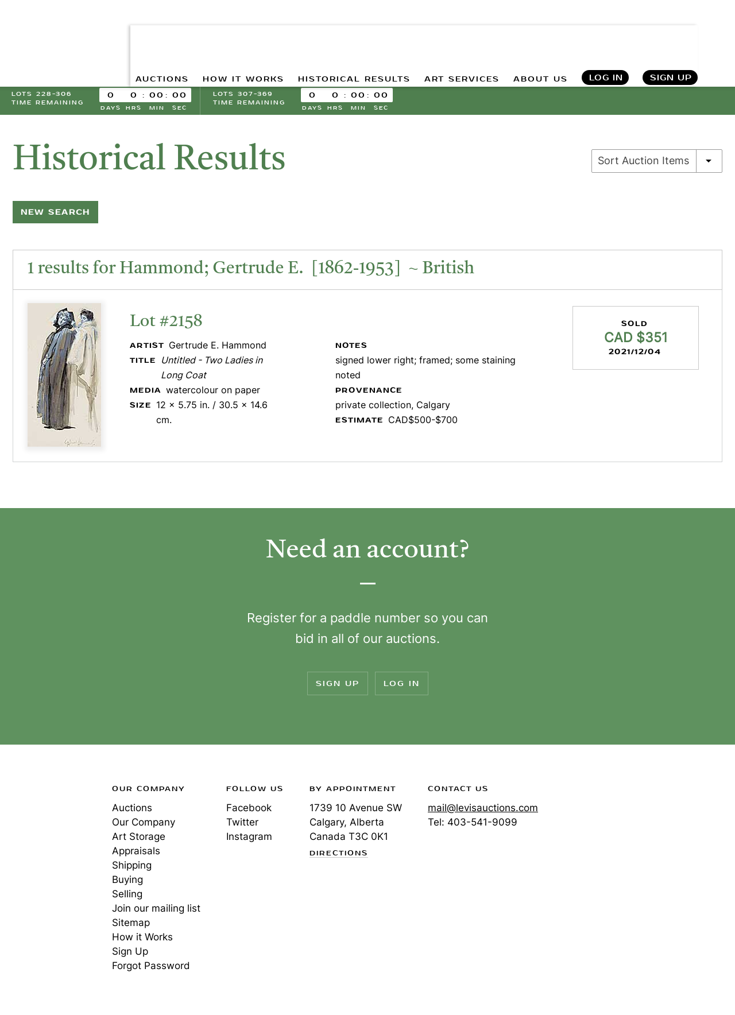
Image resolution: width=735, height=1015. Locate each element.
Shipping (132, 867)
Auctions (132, 809)
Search (715, 34)
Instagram (249, 838)
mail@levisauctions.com (483, 809)
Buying (127, 881)
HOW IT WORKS (240, 35)
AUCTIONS (158, 35)
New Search (55, 214)
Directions (339, 855)
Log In (605, 34)
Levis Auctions (51, 24)
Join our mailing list (156, 910)
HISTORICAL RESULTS (352, 35)
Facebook (249, 809)
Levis (48, 831)
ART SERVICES (460, 35)
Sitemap (131, 924)
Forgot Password (151, 967)
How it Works (142, 938)
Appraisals (136, 852)
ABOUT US (539, 35)
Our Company (143, 824)
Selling (127, 895)
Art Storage (138, 838)
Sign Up (671, 34)
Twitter (242, 824)
